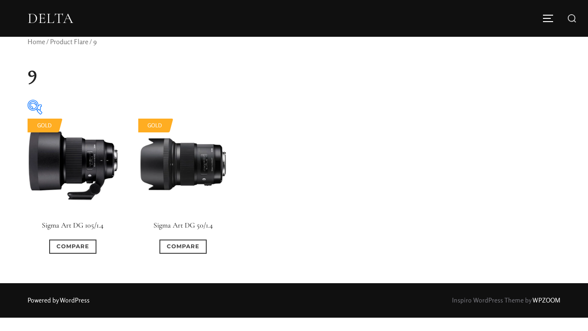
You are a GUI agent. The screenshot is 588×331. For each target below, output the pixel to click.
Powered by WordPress (59, 300)
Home (36, 42)
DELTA (51, 18)
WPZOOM (546, 300)
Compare (73, 246)
